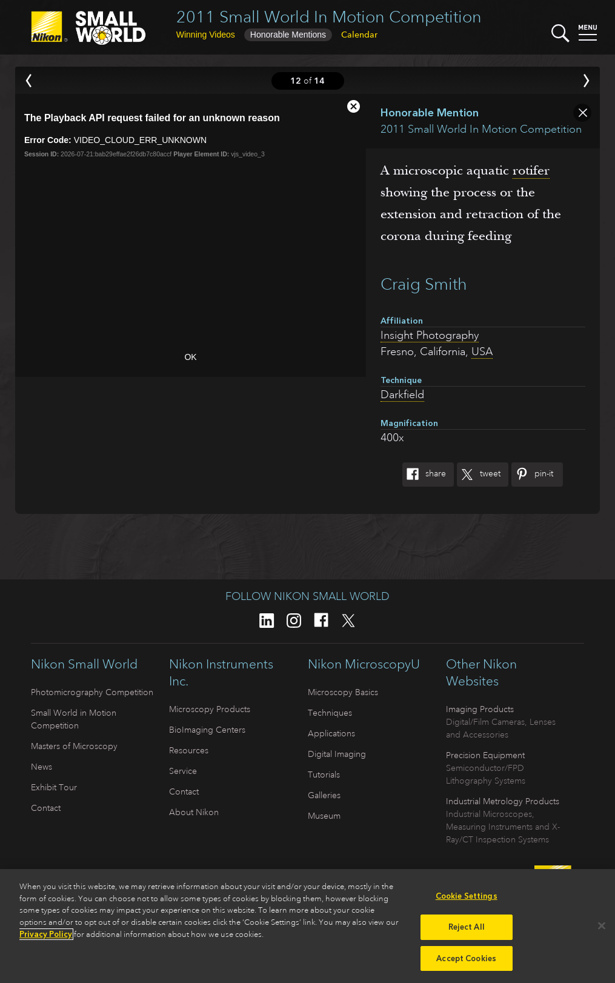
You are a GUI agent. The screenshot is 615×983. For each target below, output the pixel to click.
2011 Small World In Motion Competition (329, 17)
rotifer (531, 170)
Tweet (478, 474)
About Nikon (194, 812)
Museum (324, 815)
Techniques (330, 712)
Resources (188, 750)
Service (183, 770)
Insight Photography (430, 335)
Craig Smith (424, 284)
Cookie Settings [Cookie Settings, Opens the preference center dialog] (466, 897)
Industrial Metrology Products (502, 801)
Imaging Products (480, 709)
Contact (46, 807)
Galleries (324, 795)
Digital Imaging (337, 753)
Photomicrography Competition (92, 692)
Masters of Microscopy (74, 746)
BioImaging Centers (207, 729)
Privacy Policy (45, 935)
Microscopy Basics (343, 692)
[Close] (601, 927)
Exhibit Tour (54, 787)
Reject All (466, 928)
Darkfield (402, 394)
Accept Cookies (466, 959)
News (41, 766)
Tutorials (324, 774)
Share (424, 474)
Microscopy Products (209, 709)
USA (482, 351)
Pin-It (532, 474)
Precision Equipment (485, 755)
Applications (331, 733)
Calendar (359, 34)
